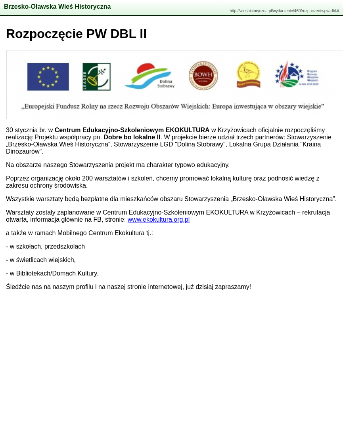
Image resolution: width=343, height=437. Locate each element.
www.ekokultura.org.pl (159, 219)
